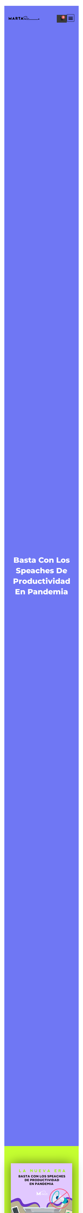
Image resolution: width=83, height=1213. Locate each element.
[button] (70, 18)
